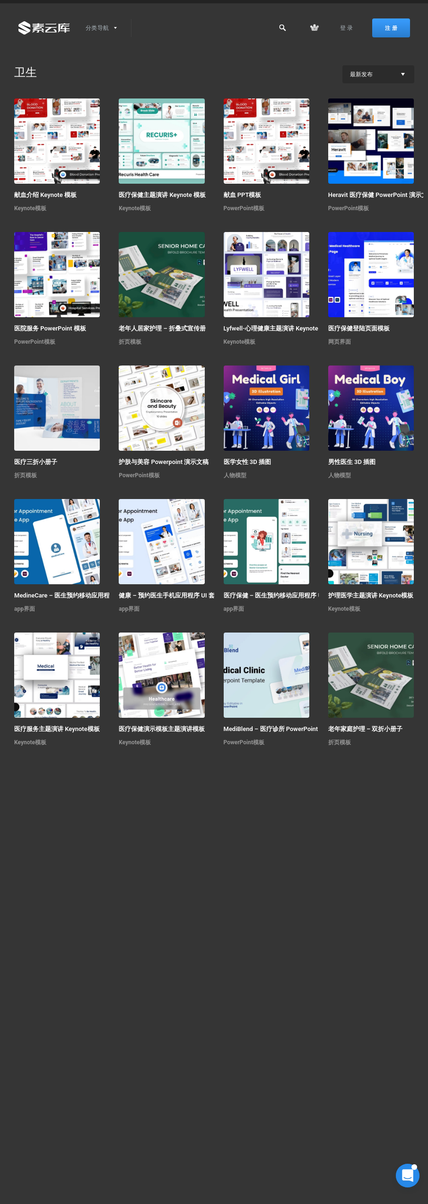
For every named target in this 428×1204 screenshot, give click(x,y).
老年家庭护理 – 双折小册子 (365, 728)
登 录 (346, 28)
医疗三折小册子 (35, 461)
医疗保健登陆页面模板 (359, 328)
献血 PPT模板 (243, 194)
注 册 (391, 28)
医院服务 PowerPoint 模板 (50, 328)
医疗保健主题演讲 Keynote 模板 (162, 194)
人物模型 (235, 475)
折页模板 (130, 342)
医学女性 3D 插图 (247, 461)
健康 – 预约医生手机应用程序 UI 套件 (169, 595)
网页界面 (339, 342)
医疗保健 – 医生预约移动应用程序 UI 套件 (281, 595)
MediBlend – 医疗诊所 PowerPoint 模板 (278, 728)
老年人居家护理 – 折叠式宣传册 (162, 328)
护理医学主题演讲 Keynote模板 (371, 595)
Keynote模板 (30, 208)
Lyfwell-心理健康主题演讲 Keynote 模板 (278, 328)
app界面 (24, 609)
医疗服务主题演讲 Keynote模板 (57, 728)
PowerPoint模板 (244, 208)
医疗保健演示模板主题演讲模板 (162, 728)
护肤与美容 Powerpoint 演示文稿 (164, 461)
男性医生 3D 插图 (352, 461)
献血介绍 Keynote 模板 (45, 194)
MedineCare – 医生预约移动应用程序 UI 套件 (74, 595)
